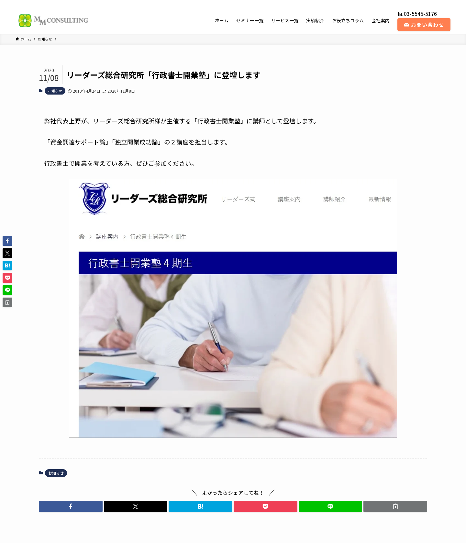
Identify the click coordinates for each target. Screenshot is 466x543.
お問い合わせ (424, 24)
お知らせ (55, 90)
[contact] (446, 3)
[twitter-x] (412, 3)
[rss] (438, 3)
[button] (71, 506)
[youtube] (429, 3)
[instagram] (421, 3)
